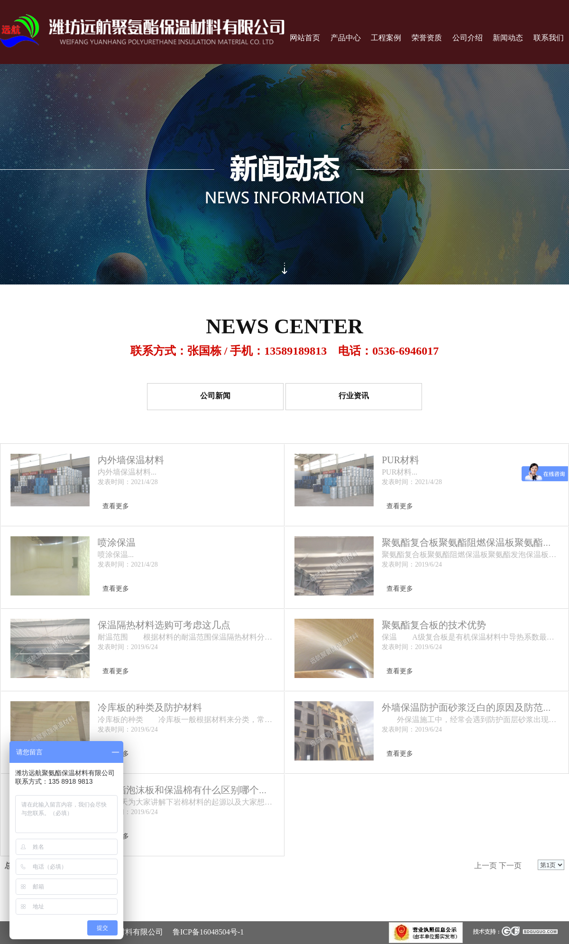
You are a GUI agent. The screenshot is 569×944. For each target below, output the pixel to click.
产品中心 (345, 38)
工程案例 (386, 38)
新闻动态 (508, 38)
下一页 (510, 866)
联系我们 (548, 38)
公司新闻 (215, 396)
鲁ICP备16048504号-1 (208, 932)
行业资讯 (354, 396)
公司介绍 (467, 38)
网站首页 (305, 38)
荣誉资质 (427, 38)
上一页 (485, 866)
